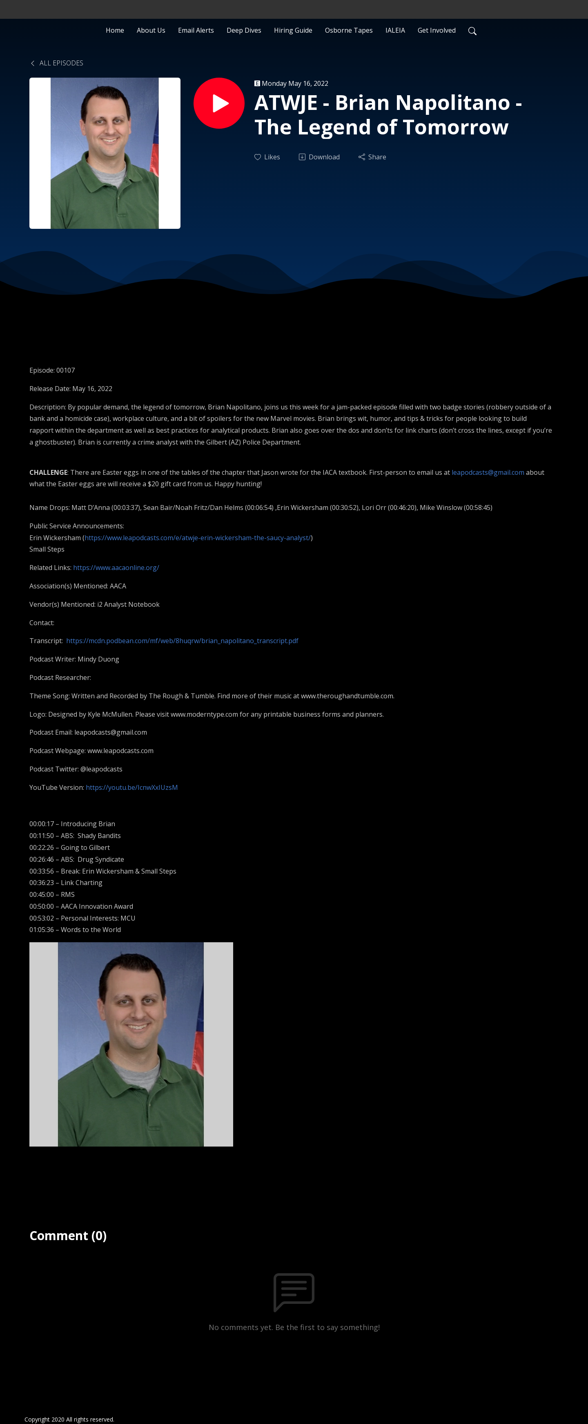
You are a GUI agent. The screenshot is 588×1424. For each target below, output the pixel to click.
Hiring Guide (293, 30)
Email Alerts (196, 30)
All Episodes (56, 62)
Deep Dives (244, 30)
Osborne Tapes (349, 30)
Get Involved (437, 30)
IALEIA (395, 30)
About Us (151, 30)
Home (115, 30)
